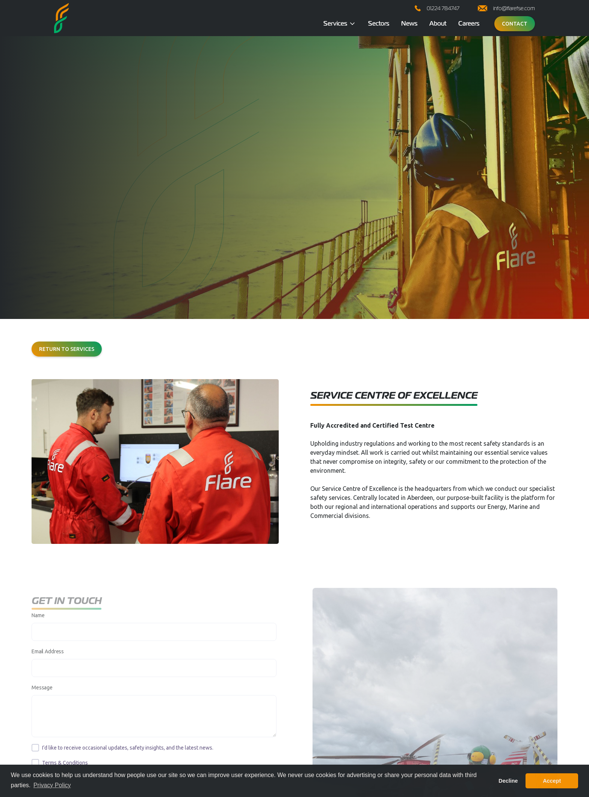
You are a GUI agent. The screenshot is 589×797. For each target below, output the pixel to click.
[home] (61, 18)
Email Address (48, 658)
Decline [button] (508, 781)
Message (42, 694)
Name (38, 622)
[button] (339, 23)
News (409, 23)
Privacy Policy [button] (52, 785)
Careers (468, 23)
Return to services (66, 349)
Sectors (378, 23)
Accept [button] (552, 781)
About (437, 23)
